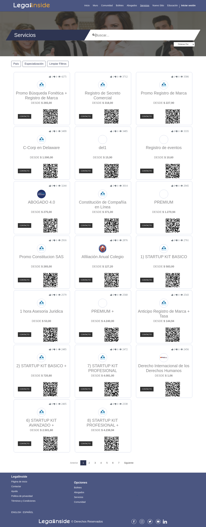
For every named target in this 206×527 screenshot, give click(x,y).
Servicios (78, 497)
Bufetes (78, 487)
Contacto (24, 116)
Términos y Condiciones (23, 501)
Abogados (79, 492)
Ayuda (14, 491)
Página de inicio (19, 481)
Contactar (16, 486)
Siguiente (128, 463)
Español (28, 512)
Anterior (74, 463)
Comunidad (80, 502)
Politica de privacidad (22, 496)
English (16, 512)
